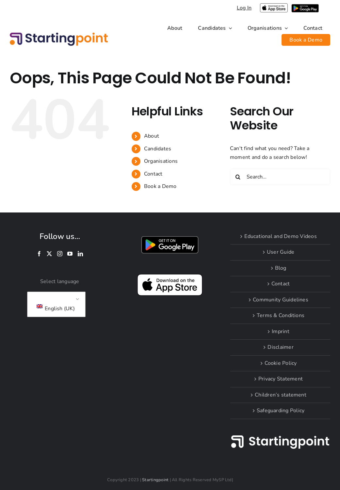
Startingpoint (155, 480)
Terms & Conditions (280, 315)
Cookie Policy (281, 363)
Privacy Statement (280, 378)
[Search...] (280, 177)
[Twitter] (49, 253)
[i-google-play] (305, 6)
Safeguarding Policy (281, 410)
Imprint (280, 331)
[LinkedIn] (80, 253)
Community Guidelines (280, 299)
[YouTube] (70, 253)
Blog (280, 268)
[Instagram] (59, 253)
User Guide (280, 252)
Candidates (157, 148)
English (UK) (56, 308)
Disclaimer (280, 347)
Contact (153, 173)
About (151, 136)
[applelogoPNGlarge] (273, 5)
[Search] (238, 177)
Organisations (161, 161)
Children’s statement (280, 394)
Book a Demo (160, 186)
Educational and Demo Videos (280, 236)
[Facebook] (39, 253)
